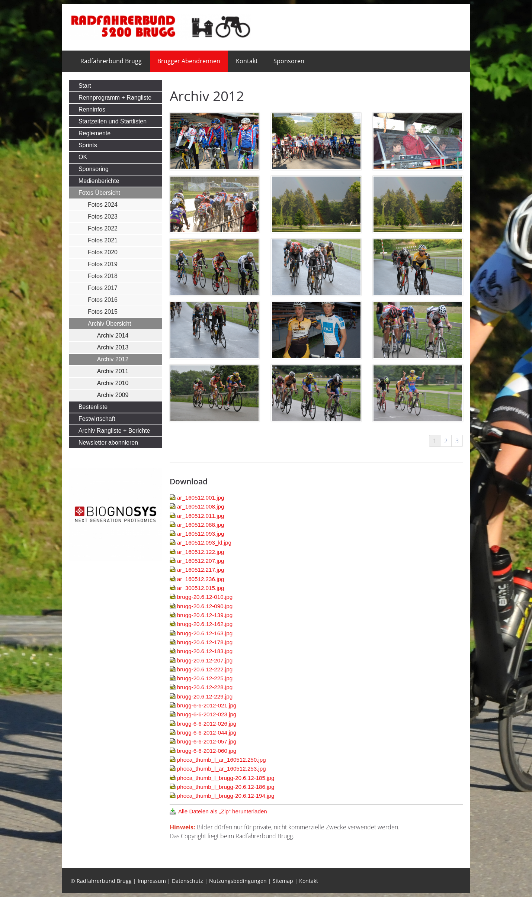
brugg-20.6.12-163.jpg (205, 633)
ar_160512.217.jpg (200, 570)
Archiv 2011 (113, 371)
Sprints (87, 145)
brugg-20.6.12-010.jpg (205, 597)
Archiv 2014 (113, 335)
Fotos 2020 (103, 252)
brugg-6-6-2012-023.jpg (207, 714)
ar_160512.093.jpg (200, 533)
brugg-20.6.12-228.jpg (205, 687)
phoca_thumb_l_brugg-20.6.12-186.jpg (226, 787)
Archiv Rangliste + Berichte (114, 430)
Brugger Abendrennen (188, 61)
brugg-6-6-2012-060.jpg (207, 751)
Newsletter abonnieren (108, 442)
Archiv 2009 (113, 395)
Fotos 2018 (103, 276)
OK (82, 157)
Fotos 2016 (103, 300)
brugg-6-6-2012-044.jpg (207, 732)
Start (84, 86)
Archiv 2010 (113, 383)
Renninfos (91, 109)
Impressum (152, 880)
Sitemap (283, 880)
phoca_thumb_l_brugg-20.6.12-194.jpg (226, 796)
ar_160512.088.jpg (200, 525)
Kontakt (247, 61)
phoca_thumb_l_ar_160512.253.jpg (221, 768)
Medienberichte (98, 181)
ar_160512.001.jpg (200, 497)
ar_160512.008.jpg (200, 506)
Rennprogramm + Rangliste (114, 97)
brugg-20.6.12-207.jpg (205, 660)
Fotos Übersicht (99, 193)
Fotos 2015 (103, 312)
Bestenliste (93, 407)
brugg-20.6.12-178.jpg (205, 642)
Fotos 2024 (103, 204)
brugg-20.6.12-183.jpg (205, 651)
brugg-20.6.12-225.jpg (205, 678)
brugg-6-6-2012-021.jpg (207, 705)
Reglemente (94, 133)
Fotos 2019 (103, 264)
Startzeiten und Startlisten (112, 121)
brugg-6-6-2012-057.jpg (207, 741)
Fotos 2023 (103, 216)
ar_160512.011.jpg (200, 516)
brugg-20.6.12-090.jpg (205, 606)
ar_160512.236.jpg (200, 579)
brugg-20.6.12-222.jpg (205, 669)
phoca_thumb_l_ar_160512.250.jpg (221, 759)
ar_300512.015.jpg (200, 588)
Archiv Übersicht (109, 323)
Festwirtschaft (96, 419)
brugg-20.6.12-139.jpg (205, 615)
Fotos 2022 (103, 228)
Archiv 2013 (113, 347)
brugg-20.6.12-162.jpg (205, 624)
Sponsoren (288, 61)
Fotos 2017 (103, 288)
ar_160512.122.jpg (200, 552)
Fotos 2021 (103, 240)
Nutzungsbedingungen (238, 880)
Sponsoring (93, 169)
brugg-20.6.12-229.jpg (205, 696)
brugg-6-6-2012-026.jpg (207, 723)
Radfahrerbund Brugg (111, 61)
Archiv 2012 (113, 359)
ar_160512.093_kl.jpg (204, 542)
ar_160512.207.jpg (200, 561)
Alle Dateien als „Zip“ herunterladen (222, 811)
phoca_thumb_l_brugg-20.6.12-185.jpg (226, 778)
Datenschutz (187, 880)
